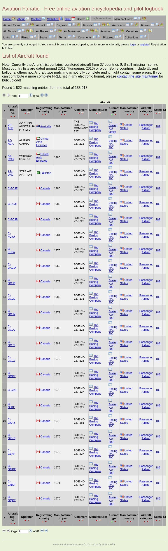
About (23, 19)
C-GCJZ (11, 359)
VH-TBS (10, 126)
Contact (38, 19)
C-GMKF (12, 467)
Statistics (55, 19)
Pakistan (45, 172)
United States (126, 126)
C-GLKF (11, 452)
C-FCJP (13, 219)
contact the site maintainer (137, 76)
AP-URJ (10, 173)
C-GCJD (11, 297)
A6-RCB (11, 157)
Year (70, 19)
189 (158, 126)
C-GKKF (11, 436)
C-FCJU (11, 235)
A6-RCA (11, 142)
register (144, 44)
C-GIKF (12, 390)
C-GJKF (11, 405)
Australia (45, 126)
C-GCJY (11, 343)
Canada (45, 188)
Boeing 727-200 (112, 144)
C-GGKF (12, 374)
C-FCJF (13, 188)
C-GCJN (11, 312)
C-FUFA (11, 250)
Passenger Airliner (146, 126)
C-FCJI (12, 204)
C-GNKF (12, 483)
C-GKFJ (11, 421)
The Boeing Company (95, 127)
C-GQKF (12, 498)
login (133, 44)
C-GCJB (11, 281)
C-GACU (12, 266)
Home (9, 19)
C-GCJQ (12, 328)
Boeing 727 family (112, 128)
